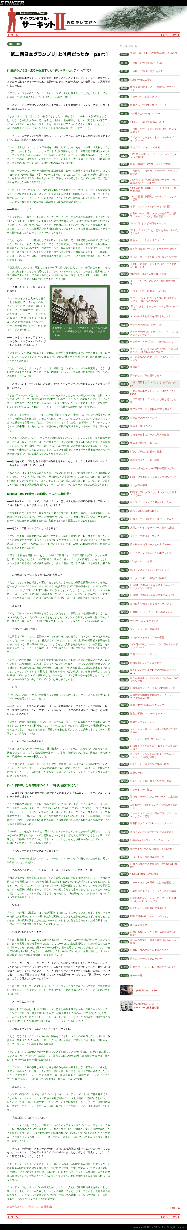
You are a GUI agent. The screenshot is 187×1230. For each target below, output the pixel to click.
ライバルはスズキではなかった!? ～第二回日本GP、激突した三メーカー (154, 350)
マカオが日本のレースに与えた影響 (149, 434)
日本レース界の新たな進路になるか (149, 950)
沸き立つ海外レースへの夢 (144, 460)
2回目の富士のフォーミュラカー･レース (152, 840)
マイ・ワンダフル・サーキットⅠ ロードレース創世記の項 (140, 1006)
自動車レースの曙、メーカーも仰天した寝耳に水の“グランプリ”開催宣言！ (153, 215)
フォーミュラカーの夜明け (144, 629)
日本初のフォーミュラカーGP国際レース (152, 688)
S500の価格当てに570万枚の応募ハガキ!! (152, 468)
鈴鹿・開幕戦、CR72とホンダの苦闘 (150, 164)
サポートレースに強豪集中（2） (147, 857)
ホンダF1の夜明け (140, 485)
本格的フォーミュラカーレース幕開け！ (152, 831)
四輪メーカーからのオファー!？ (147, 240)
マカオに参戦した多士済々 (144, 443)
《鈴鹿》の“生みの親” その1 (146, 62)
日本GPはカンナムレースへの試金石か (151, 612)
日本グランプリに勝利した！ (146, 375)
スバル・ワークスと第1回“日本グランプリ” (153, 257)
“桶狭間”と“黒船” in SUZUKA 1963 (148, 274)
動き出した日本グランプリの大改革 (149, 764)
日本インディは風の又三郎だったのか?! (152, 519)
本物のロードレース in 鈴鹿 (145, 147)
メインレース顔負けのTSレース (147, 738)
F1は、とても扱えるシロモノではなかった (153, 476)
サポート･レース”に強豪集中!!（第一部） (152, 848)
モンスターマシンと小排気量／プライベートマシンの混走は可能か (153, 756)
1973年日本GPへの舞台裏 (144, 874)
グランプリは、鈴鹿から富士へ (147, 451)
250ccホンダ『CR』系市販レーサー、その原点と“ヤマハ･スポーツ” (153, 181)
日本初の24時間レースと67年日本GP (150, 544)
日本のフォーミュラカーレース (147, 958)
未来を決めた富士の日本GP (145, 510)
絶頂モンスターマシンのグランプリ (149, 569)
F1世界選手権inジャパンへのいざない (150, 916)
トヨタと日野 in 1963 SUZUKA (148, 291)
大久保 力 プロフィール (140, 990)
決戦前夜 (135, 367)
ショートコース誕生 (141, 789)
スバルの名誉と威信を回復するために (150, 316)
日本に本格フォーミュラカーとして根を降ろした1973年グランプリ (153, 899)
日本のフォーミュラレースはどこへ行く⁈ (152, 967)
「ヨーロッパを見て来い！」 (146, 96)
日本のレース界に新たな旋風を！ (148, 907)
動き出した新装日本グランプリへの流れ (152, 781)
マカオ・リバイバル (141, 426)
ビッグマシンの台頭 (141, 561)
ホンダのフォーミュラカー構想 (147, 637)
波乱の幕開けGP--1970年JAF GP (148, 713)
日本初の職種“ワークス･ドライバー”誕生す (153, 248)
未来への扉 (136, 975)
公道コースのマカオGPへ (144, 417)
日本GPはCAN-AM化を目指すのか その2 (152, 595)
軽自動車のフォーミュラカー (146, 662)
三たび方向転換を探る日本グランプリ (150, 603)
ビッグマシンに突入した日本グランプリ (152, 553)
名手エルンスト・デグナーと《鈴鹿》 (150, 206)
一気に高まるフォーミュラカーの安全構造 (153, 891)
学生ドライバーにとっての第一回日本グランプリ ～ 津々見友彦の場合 (153, 299)
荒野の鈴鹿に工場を (141, 79)
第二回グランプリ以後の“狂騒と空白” (150, 409)
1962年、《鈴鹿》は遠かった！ (147, 122)
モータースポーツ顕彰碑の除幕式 (148, 578)
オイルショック (138, 924)
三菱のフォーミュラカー (143, 654)
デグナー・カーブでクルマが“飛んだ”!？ (152, 341)
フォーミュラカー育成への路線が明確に (152, 882)
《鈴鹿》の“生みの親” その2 (146, 71)
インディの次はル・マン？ (144, 536)
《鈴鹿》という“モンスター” (145, 113)
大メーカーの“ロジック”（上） (146, 324)
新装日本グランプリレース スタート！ (152, 823)
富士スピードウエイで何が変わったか (150, 502)
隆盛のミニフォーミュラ (143, 722)
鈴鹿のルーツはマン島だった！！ (148, 105)
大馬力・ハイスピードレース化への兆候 (152, 527)
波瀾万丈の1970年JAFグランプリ (148, 705)
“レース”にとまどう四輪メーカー (148, 223)
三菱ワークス (137, 772)
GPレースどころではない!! (144, 620)
